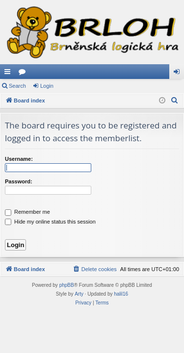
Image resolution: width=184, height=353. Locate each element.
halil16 (121, 294)
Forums (24, 73)
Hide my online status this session (50, 222)
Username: (19, 159)
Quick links (9, 73)
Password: (18, 181)
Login (46, 86)
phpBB (66, 285)
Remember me (27, 212)
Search (17, 86)
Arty (79, 294)
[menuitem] (174, 100)
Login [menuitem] (179, 73)
